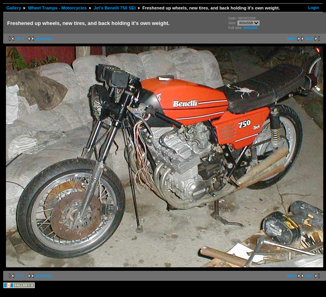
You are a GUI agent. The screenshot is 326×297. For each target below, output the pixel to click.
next (291, 38)
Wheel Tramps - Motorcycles (57, 8)
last (309, 38)
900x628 (250, 28)
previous (44, 38)
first (20, 38)
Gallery (13, 8)
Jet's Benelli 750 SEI (115, 8)
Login (313, 8)
